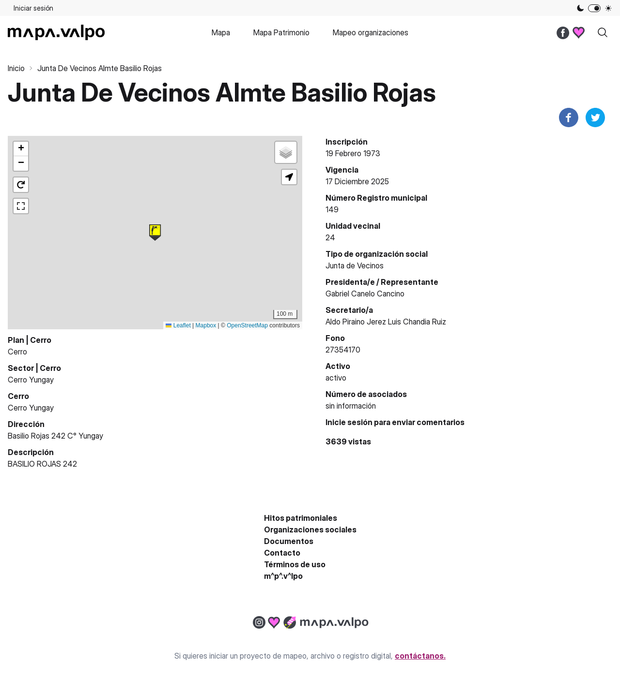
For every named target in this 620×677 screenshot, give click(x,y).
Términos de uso (295, 564)
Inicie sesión (349, 422)
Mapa (221, 32)
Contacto (282, 553)
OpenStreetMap (247, 325)
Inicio (16, 68)
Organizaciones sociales (310, 529)
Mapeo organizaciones (370, 32)
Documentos (288, 541)
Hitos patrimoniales (300, 518)
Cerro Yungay (31, 379)
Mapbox (206, 325)
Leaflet (178, 325)
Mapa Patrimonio (281, 32)
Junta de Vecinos (355, 265)
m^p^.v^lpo (283, 576)
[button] (155, 232)
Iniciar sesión (33, 8)
